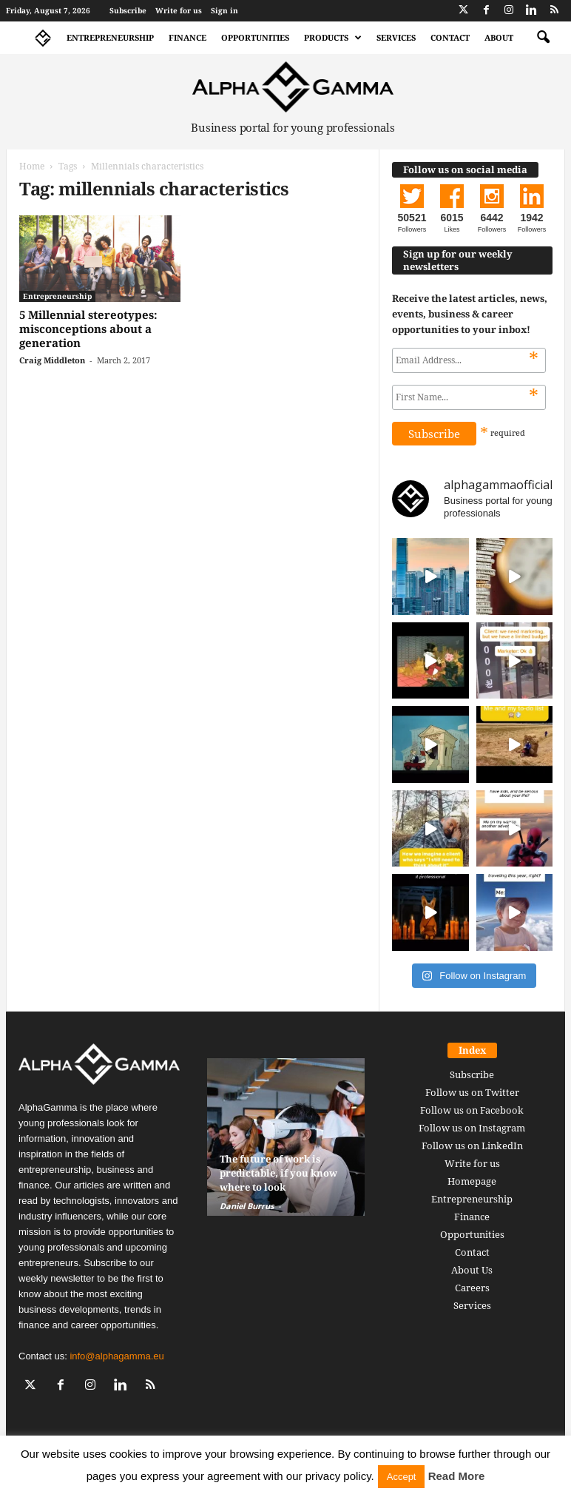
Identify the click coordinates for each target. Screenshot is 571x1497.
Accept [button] (401, 1476)
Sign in (224, 10)
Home (31, 166)
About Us (472, 1269)
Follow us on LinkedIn (472, 1145)
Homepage (471, 1181)
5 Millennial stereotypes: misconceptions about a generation (88, 328)
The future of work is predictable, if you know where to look (278, 1173)
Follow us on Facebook (472, 1110)
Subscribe (127, 10)
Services (396, 37)
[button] (543, 37)
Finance (187, 37)
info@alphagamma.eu (116, 1356)
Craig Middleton (52, 360)
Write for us (178, 10)
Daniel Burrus (247, 1205)
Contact (450, 37)
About (498, 37)
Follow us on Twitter (472, 1092)
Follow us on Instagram (472, 1127)
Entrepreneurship (110, 37)
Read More (456, 1476)
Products (333, 37)
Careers (472, 1287)
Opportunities (255, 37)
